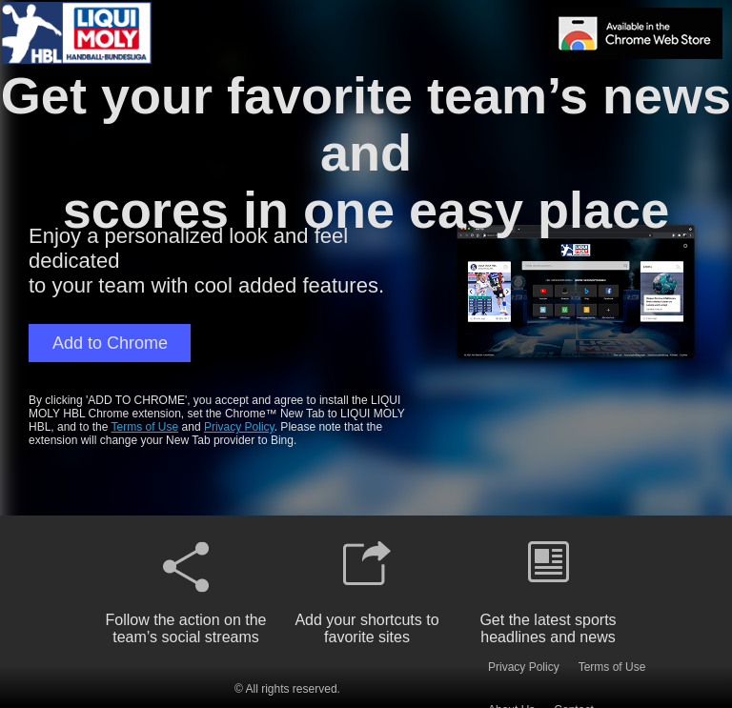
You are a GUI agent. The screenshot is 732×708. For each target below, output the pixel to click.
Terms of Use (145, 427)
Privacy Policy (239, 427)
